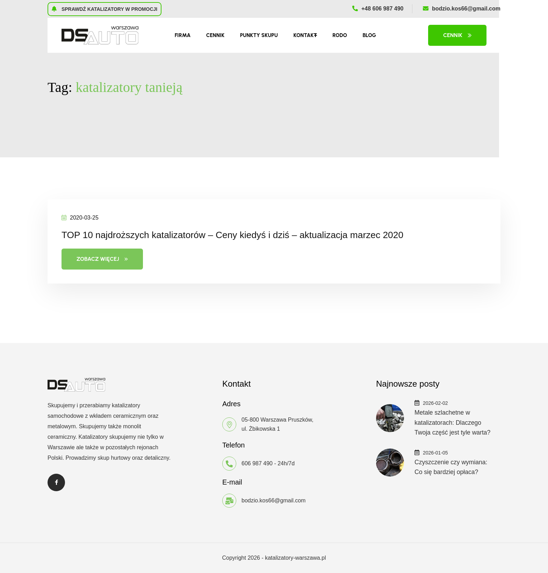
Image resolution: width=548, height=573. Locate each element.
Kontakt (305, 35)
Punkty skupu (259, 35)
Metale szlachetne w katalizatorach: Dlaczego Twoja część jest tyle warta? (453, 422)
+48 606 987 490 (378, 9)
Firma (183, 35)
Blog (369, 35)
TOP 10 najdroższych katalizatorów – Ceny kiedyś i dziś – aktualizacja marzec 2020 (256, 234)
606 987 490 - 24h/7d (268, 463)
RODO (339, 35)
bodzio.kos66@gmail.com (461, 9)
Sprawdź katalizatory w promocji (104, 8)
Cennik (215, 35)
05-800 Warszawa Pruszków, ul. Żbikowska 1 (277, 424)
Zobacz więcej (102, 259)
